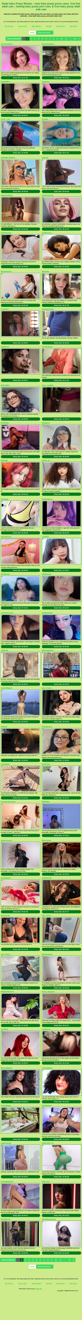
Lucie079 (45, 547)
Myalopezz (46, 431)
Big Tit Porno (9, 26)
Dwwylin (45, 121)
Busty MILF (73, 26)
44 (75, 39)
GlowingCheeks (48, 315)
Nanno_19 (45, 469)
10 (61, 39)
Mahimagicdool (47, 663)
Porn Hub (49, 26)
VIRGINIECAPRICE (8, 160)
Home (32, 32)
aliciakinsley (46, 586)
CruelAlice (5, 315)
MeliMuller (46, 818)
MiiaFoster (46, 1206)
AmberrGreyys (6, 857)
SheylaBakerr (6, 896)
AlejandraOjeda (7, 198)
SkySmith (45, 276)
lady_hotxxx (46, 934)
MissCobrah (46, 857)
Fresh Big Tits (60, 26)
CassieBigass (6, 1128)
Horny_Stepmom (48, 1012)
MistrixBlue (5, 393)
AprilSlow (4, 1050)
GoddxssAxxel (47, 198)
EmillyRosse (5, 1244)
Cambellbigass (6, 702)
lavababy (4, 469)
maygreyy (45, 82)
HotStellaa (5, 431)
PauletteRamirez (7, 1206)
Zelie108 (45, 160)
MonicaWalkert (6, 1090)
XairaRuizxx (5, 586)
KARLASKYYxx (48, 1167)
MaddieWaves (47, 509)
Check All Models (13, 39)
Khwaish (4, 741)
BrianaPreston (6, 276)
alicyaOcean (5, 934)
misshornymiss (7, 44)
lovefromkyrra (47, 353)
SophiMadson (47, 741)
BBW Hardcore (36, 26)
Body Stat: (20, 78)
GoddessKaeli (47, 625)
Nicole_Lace (5, 121)
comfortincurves (7, 625)
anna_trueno (46, 702)
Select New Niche (45, 32)
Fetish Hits (38, 1315)
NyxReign (4, 509)
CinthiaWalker (47, 1090)
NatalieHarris (47, 1128)
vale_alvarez (5, 974)
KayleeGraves (6, 237)
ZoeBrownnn (47, 237)
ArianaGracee (6, 547)
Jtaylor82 (4, 663)
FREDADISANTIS (7, 1012)
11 (66, 39)
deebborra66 (46, 896)
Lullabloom (46, 1050)
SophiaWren (5, 82)
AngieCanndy (6, 1167)
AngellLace (5, 353)
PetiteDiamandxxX (49, 1244)
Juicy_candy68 (47, 393)
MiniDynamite (47, 974)
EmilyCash (46, 780)
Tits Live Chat (22, 26)
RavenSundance (48, 44)
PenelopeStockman (8, 818)
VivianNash (5, 780)
